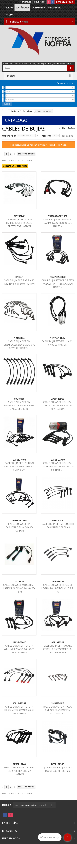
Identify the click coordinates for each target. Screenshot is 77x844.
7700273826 (57, 581)
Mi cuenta (54, 7)
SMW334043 (57, 703)
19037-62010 (19, 642)
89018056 (19, 398)
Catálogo (22, 7)
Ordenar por (9, 135)
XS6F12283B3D (58, 277)
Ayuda (9, 14)
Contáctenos (25, 2)
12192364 (19, 337)
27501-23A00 (58, 459)
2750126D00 (57, 398)
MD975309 (57, 520)
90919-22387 (19, 703)
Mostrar (46, 135)
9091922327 (57, 642)
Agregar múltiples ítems (15, 166)
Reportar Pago (64, 2)
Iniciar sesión (39, 2)
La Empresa (38, 7)
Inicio (9, 7)
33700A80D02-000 (57, 216)
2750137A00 (19, 459)
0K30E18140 (19, 764)
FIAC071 (19, 277)
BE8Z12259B (57, 764)
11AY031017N (57, 337)
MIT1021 (19, 581)
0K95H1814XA (19, 520)
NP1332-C (19, 216)
